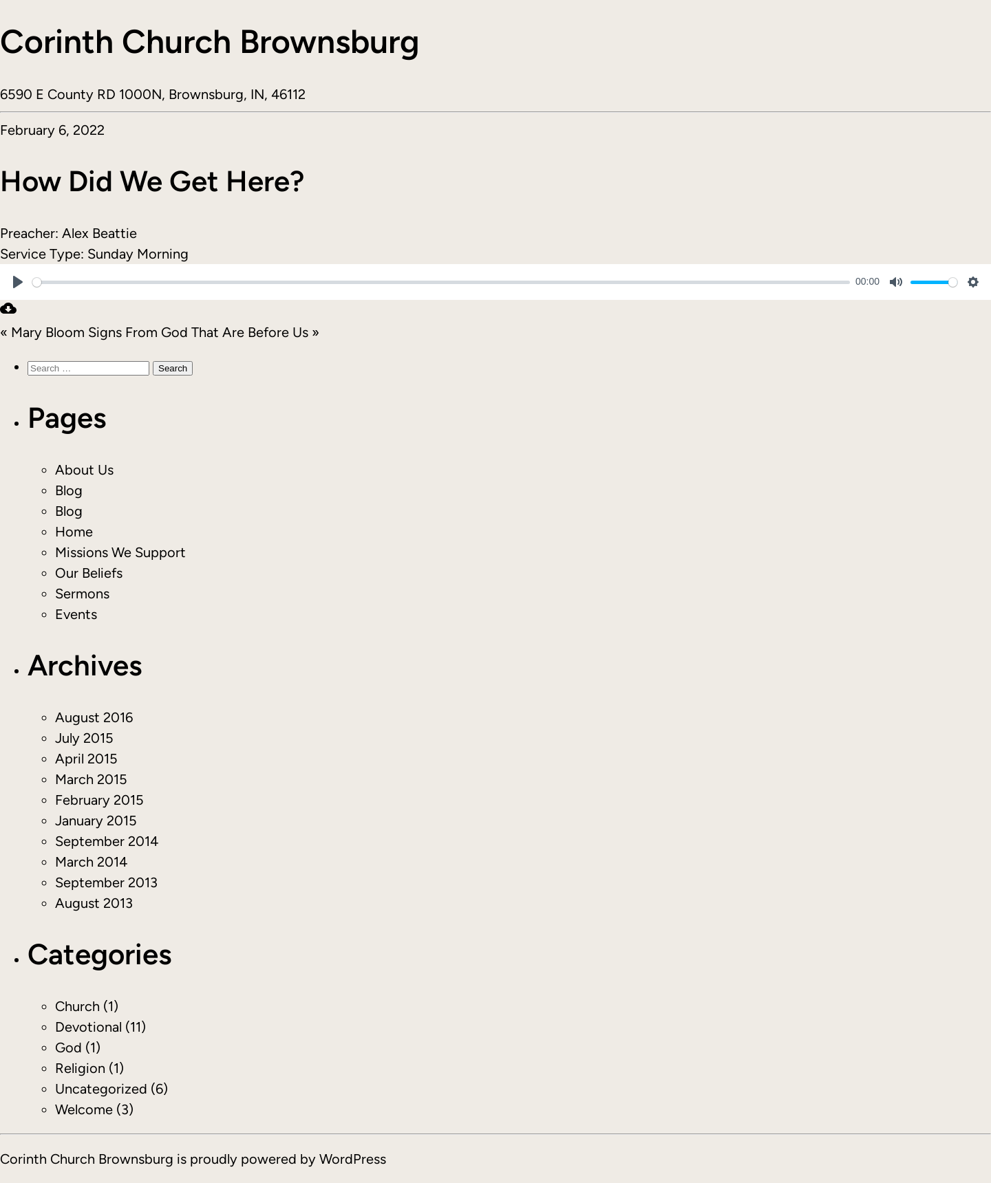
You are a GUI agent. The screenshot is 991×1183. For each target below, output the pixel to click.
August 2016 (94, 717)
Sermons (82, 593)
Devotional (88, 1027)
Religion (80, 1068)
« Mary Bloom (42, 332)
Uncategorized (101, 1089)
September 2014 (106, 841)
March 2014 (91, 862)
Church (77, 1006)
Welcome (84, 1109)
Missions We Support (120, 552)
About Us (84, 470)
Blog (69, 490)
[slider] (441, 282)
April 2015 (86, 758)
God (68, 1047)
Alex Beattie (99, 233)
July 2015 (84, 738)
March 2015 (91, 779)
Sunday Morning (138, 254)
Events (76, 614)
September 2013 (106, 882)
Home (74, 531)
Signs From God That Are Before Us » (203, 332)
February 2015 (99, 800)
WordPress (352, 1159)
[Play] (18, 282)
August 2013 (94, 903)
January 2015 (96, 820)
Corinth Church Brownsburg (210, 41)
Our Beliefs (88, 573)
